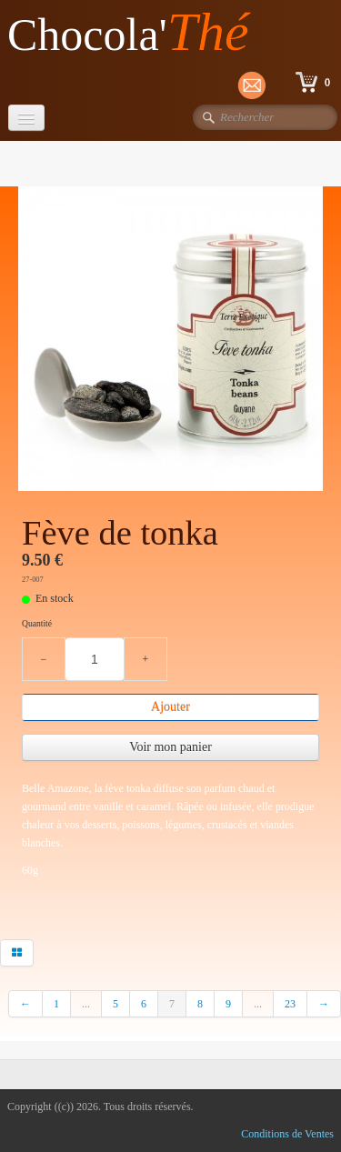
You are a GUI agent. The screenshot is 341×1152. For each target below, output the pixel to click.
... (86, 1003)
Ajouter (170, 707)
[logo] (135, 33)
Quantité (37, 623)
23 (290, 1003)
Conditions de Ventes (287, 1133)
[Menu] (26, 118)
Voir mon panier (170, 747)
